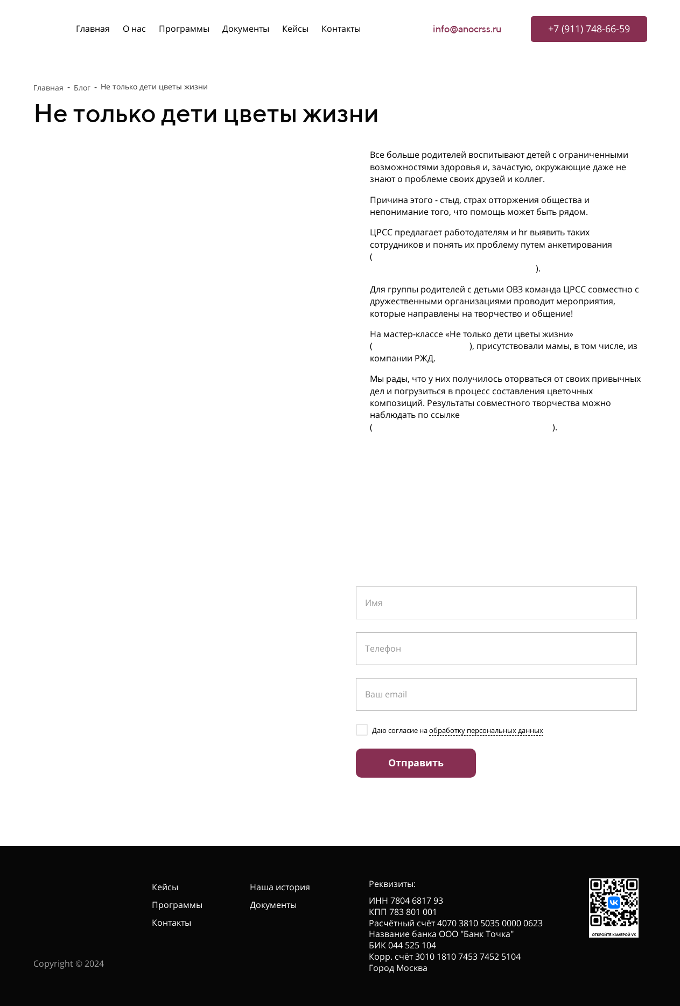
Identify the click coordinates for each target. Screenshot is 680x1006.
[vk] (61, 732)
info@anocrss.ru (467, 28)
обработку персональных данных (486, 730)
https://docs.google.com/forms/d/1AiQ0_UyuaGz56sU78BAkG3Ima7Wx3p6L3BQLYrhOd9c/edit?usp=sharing (505, 262)
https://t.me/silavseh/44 (421, 346)
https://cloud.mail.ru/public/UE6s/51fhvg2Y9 (462, 427)
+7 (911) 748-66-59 (112, 636)
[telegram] (41, 732)
